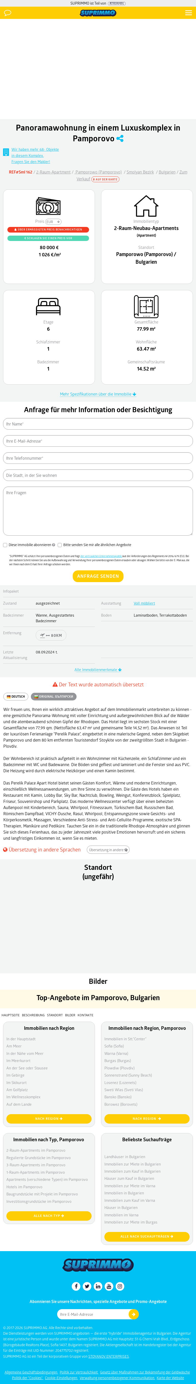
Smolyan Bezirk (140, 172)
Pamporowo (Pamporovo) (98, 172)
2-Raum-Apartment (53, 172)
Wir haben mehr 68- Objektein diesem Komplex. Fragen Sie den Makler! (35, 155)
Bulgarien (167, 172)
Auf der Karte (105, 179)
